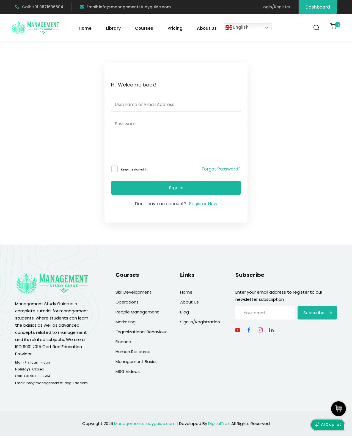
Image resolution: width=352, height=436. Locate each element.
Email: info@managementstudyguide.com (125, 7)
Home (85, 28)
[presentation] (148, 149)
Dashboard (318, 7)
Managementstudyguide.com (144, 423)
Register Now (203, 204)
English (237, 27)
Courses (144, 28)
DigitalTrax (218, 423)
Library (113, 28)
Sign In (176, 188)
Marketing (126, 322)
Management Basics (137, 361)
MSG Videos (128, 371)
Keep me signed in (134, 169)
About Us (207, 28)
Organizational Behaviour (141, 332)
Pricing (175, 28)
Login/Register (276, 7)
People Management (137, 312)
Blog (184, 312)
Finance (123, 342)
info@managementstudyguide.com (57, 383)
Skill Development (134, 292)
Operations (127, 302)
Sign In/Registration (200, 322)
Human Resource (133, 351)
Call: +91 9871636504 (39, 7)
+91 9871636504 (36, 376)
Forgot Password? (221, 169)
